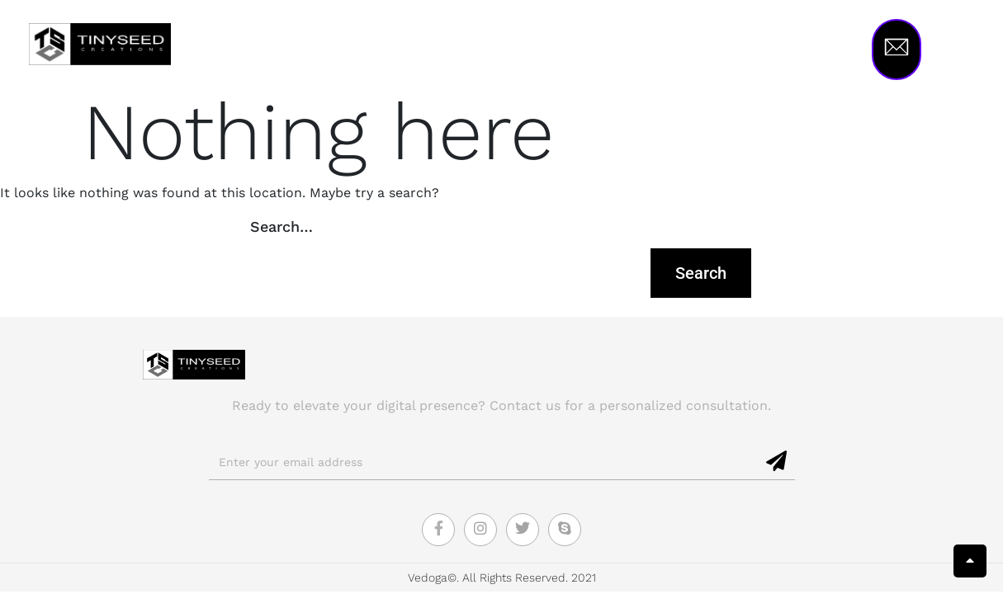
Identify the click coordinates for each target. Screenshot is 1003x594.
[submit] (777, 462)
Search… (281, 226)
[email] (484, 463)
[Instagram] (480, 529)
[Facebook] (438, 529)
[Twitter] (522, 529)
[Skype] (564, 529)
